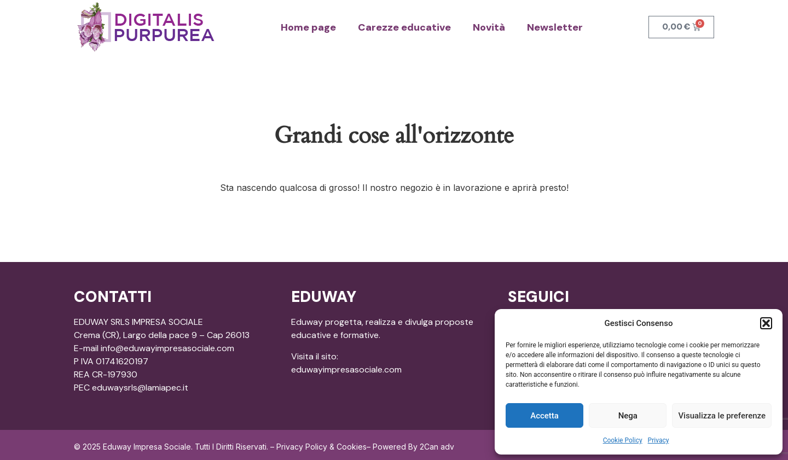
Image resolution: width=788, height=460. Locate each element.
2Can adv (437, 446)
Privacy (658, 440)
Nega (628, 416)
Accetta (544, 416)
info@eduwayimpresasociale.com (167, 348)
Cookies (352, 446)
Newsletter (555, 27)
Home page (308, 27)
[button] (766, 323)
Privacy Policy (301, 446)
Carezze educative (404, 27)
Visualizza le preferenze (722, 416)
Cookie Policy (622, 440)
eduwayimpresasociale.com (346, 369)
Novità (489, 27)
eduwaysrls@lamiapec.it (140, 387)
